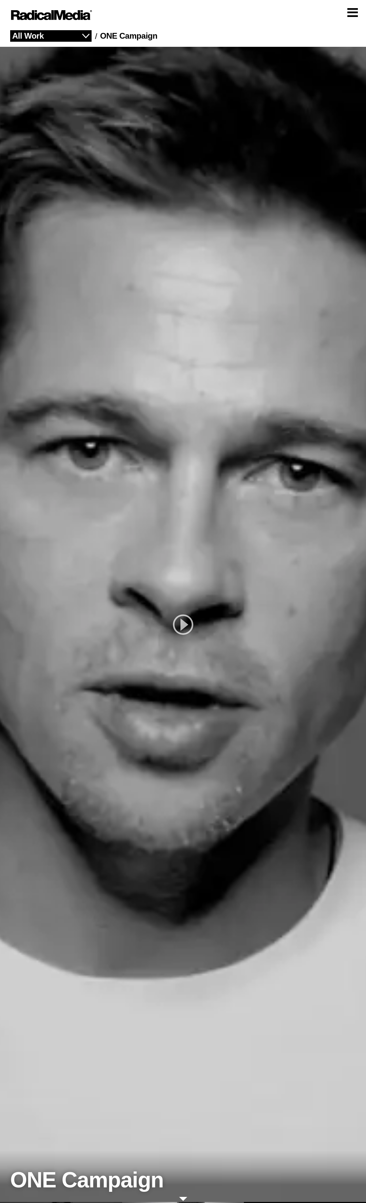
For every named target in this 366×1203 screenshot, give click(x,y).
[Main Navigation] (183, 15)
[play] (183, 625)
